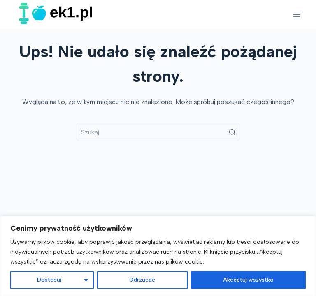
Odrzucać (142, 279)
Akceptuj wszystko (248, 279)
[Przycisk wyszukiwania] (232, 132)
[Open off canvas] (296, 14)
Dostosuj (49, 279)
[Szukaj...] (158, 132)
